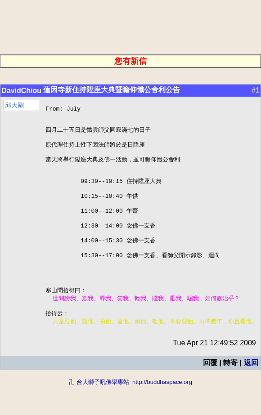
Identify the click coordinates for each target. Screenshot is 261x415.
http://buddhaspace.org (162, 410)
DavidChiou (21, 90)
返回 (251, 391)
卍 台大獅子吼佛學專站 (99, 410)
